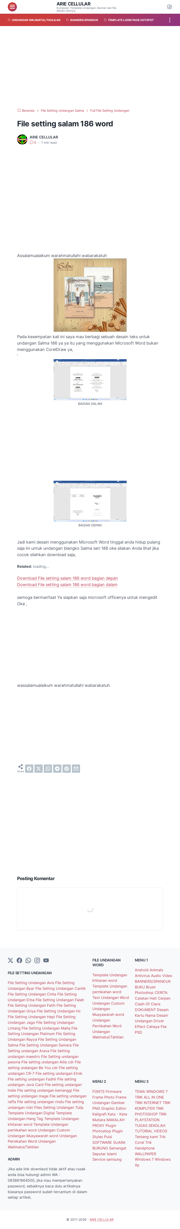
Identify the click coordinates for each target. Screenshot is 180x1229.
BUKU (140, 987)
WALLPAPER (145, 1154)
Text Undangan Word (110, 997)
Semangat (117, 1148)
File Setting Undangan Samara (46, 1045)
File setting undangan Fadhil (32, 1079)
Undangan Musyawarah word (33, 1135)
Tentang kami (147, 1136)
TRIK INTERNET (149, 1102)
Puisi (108, 1136)
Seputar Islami (104, 1154)
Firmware (114, 1091)
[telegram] (57, 768)
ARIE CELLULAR (74, 4)
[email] (76, 768)
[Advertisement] (90, 67)
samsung (114, 1159)
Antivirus (143, 975)
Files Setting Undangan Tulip (58, 1107)
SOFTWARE (102, 1142)
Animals (156, 970)
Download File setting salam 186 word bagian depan (67, 578)
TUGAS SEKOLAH (150, 1125)
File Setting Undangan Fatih (32, 1005)
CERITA (161, 992)
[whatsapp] (48, 768)
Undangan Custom (54, 1130)
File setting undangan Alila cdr (48, 1062)
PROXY (99, 1125)
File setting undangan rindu (41, 1101)
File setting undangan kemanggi (45, 1090)
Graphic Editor (113, 1108)
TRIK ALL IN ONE (149, 1097)
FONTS (99, 1091)
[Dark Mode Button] (169, 7)
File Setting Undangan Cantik (60, 988)
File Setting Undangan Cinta (32, 994)
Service (99, 1159)
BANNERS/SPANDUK (153, 981)
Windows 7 (145, 1159)
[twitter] (38, 768)
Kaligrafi (100, 1114)
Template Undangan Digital (32, 1113)
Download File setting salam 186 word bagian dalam (67, 584)
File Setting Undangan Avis (31, 982)
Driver (159, 1021)
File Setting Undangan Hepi (32, 1016)
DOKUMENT (146, 1009)
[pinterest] (67, 768)
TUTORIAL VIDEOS (151, 1131)
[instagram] (37, 961)
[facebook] (29, 768)
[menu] (12, 6)
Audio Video (161, 975)
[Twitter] (10, 961)
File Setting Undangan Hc (59, 1011)
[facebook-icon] (19, 961)
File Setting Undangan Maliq (46, 1028)
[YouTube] (46, 961)
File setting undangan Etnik (59, 1073)
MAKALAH (116, 1120)
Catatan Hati (146, 998)
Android (142, 970)
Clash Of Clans (147, 1004)
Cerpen (164, 998)
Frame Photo (104, 1097)
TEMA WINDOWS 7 (151, 1091)
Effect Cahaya (148, 1026)
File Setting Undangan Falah (60, 1000)
